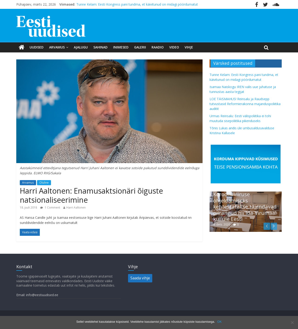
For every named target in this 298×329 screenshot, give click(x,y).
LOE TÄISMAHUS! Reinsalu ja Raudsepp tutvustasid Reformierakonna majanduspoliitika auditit (245, 104)
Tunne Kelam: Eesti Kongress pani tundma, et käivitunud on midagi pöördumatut (137, 4)
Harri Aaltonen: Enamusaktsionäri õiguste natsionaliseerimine (91, 195)
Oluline (44, 183)
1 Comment (50, 207)
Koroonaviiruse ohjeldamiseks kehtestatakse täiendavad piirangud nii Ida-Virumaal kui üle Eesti (245, 206)
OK (219, 321)
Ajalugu (81, 47)
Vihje (189, 47)
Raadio (158, 47)
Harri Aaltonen (76, 207)
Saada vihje (140, 278)
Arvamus (57, 47)
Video (174, 47)
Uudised (37, 47)
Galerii (140, 47)
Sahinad (100, 47)
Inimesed (121, 47)
